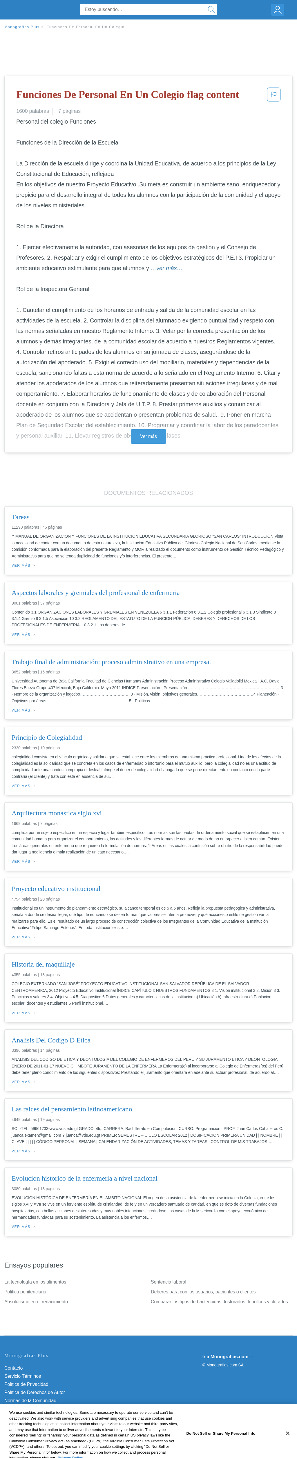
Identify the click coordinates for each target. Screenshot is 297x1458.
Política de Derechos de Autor (34, 1392)
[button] (274, 96)
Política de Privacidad (26, 1384)
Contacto (13, 1368)
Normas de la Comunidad (30, 1400)
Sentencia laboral (168, 1281)
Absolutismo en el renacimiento (36, 1301)
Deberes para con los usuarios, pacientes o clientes (203, 1291)
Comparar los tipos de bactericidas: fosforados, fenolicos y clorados (219, 1301)
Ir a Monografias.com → (228, 1356)
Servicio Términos (22, 1376)
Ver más (148, 436)
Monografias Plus (22, 27)
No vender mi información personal (39, 1416)
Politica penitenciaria (25, 1291)
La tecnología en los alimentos (35, 1281)
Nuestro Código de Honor (30, 1408)
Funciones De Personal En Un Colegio (85, 27)
